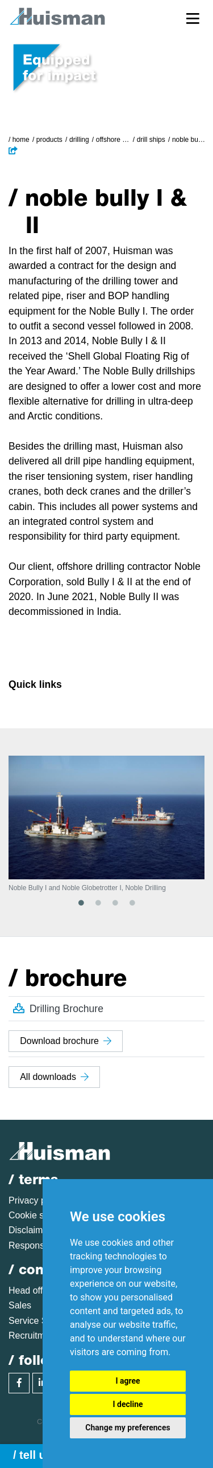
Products (49, 140)
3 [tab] (115, 902)
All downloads (54, 1077)
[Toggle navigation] (193, 18)
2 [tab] (98, 902)
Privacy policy (36, 1200)
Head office (32, 1290)
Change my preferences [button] (127, 1427)
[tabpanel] (106, 824)
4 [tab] (132, 902)
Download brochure (65, 1041)
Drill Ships (151, 140)
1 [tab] (81, 902)
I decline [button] (127, 1404)
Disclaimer (30, 1230)
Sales (20, 1305)
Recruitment (33, 1335)
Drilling (79, 140)
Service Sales (36, 1321)
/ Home (19, 140)
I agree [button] (127, 1380)
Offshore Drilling (113, 140)
